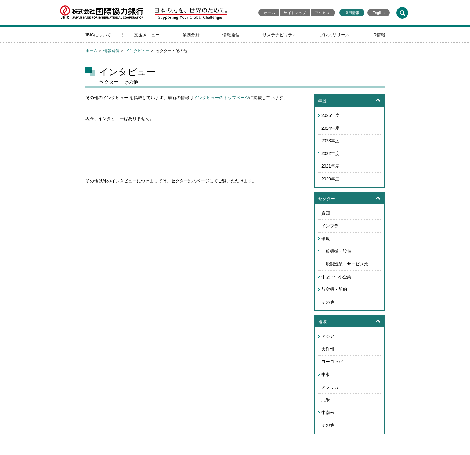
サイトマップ (295, 13)
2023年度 (330, 140)
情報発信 (231, 34)
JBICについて (98, 34)
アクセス (322, 13)
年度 (322, 100)
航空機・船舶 (334, 289)
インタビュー (138, 51)
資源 (325, 213)
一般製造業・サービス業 (344, 264)
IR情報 (378, 34)
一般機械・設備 (336, 251)
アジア (327, 336)
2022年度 (330, 153)
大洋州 (327, 349)
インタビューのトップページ (221, 97)
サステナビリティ (279, 34)
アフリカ (329, 387)
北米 (325, 399)
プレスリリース (334, 34)
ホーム (269, 13)
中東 (325, 374)
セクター (326, 198)
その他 (327, 302)
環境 (325, 238)
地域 (322, 321)
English (379, 13)
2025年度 (330, 115)
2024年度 (330, 128)
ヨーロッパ (332, 361)
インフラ (329, 225)
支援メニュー (147, 34)
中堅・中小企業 (336, 276)
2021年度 (330, 166)
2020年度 (330, 178)
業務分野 (191, 34)
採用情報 (352, 13)
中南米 (327, 412)
